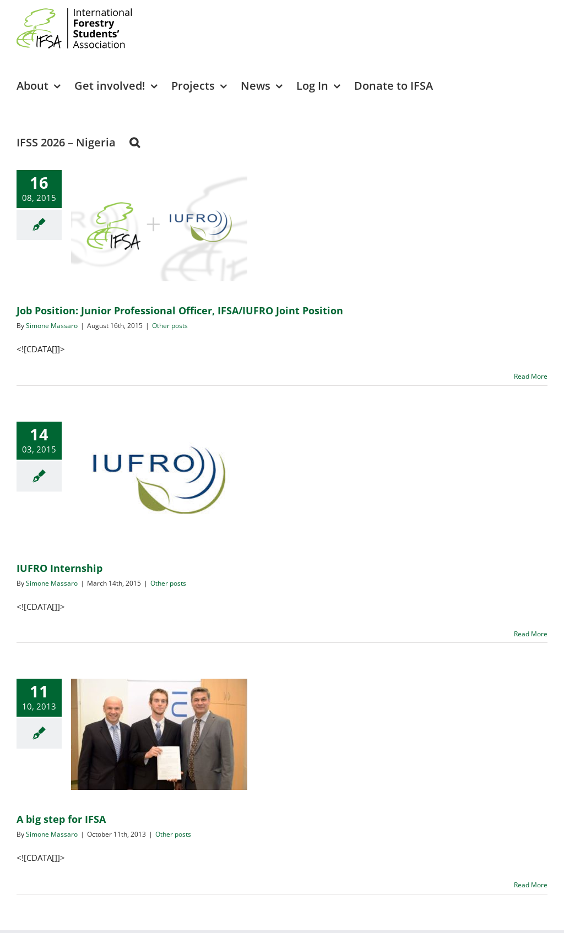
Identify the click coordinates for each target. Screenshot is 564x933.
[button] (134, 141)
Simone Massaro (52, 325)
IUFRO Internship (59, 568)
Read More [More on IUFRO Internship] (530, 634)
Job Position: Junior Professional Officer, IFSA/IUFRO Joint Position (180, 310)
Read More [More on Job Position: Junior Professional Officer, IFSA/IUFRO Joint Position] (530, 376)
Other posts (170, 325)
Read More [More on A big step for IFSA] (530, 885)
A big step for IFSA (61, 819)
